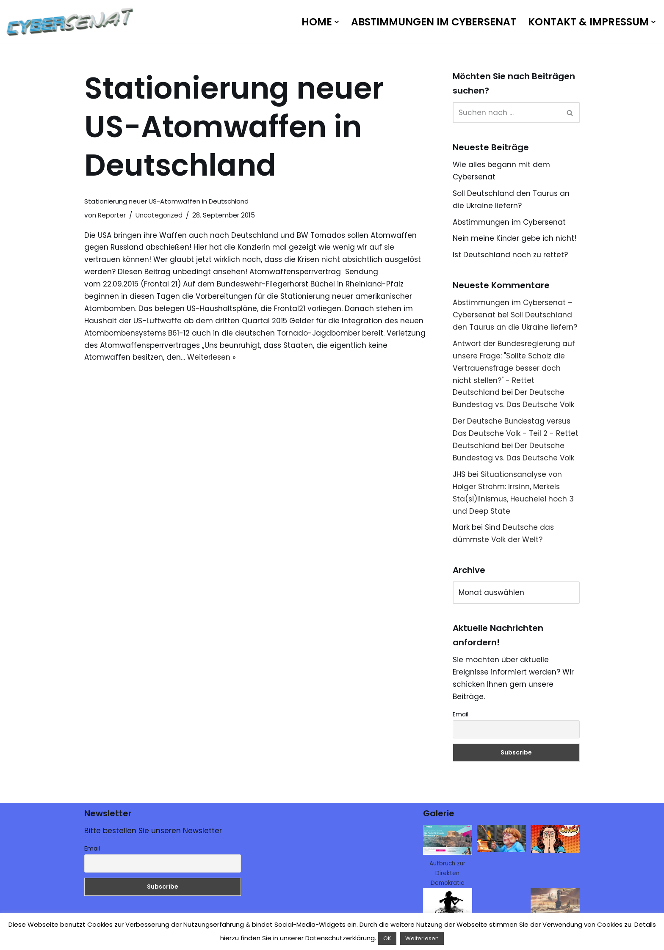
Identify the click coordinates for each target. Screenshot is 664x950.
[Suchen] (507, 112)
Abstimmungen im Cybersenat (433, 22)
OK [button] (387, 938)
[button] (336, 22)
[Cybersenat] (72, 22)
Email (460, 714)
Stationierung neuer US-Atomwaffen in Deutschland (166, 201)
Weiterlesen (422, 938)
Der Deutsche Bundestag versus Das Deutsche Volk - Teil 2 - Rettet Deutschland (515, 433)
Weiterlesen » (211, 357)
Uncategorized (159, 215)
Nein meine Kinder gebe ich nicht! (514, 238)
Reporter (112, 215)
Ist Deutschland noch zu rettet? (510, 255)
